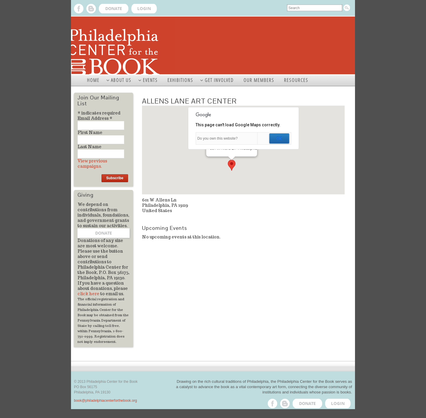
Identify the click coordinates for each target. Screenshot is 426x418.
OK (279, 138)
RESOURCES (296, 80)
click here (88, 293)
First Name (90, 132)
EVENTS (150, 80)
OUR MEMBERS (258, 80)
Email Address (95, 118)
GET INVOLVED (219, 80)
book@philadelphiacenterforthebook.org (105, 400)
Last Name (89, 146)
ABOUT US (121, 80)
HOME (93, 80)
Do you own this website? (217, 138)
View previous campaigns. (92, 163)
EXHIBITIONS (180, 80)
